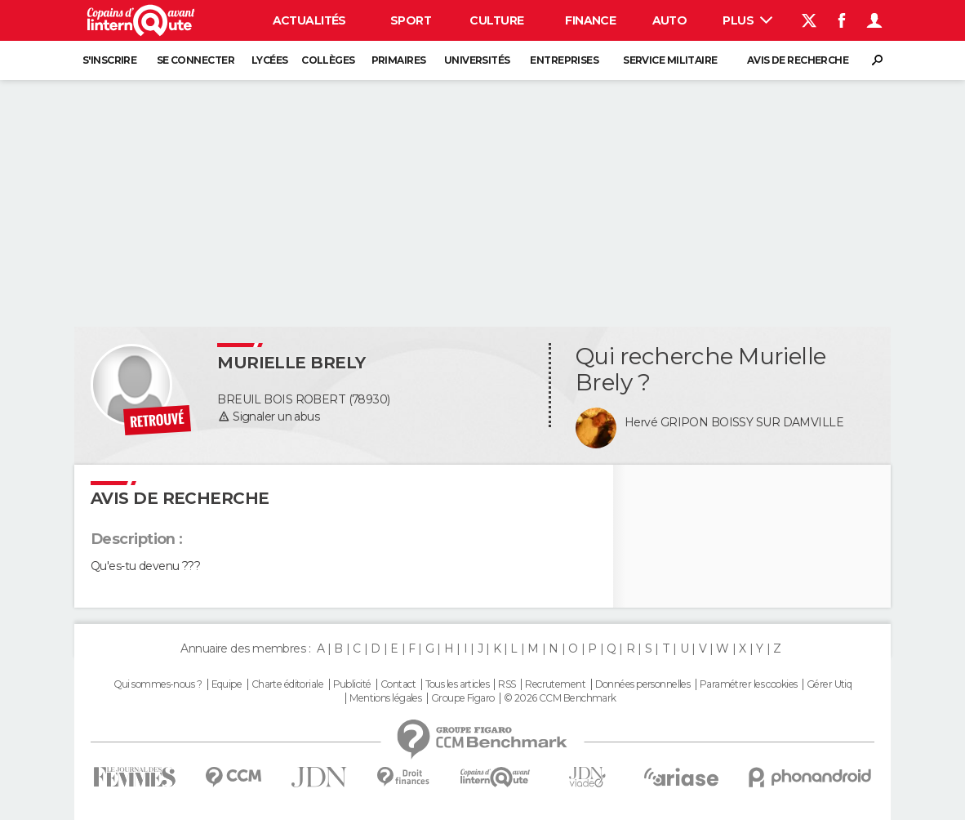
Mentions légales (385, 698)
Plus (747, 20)
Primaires (398, 60)
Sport (410, 20)
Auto (669, 20)
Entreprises (564, 60)
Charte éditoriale (287, 684)
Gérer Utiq (829, 684)
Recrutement (555, 684)
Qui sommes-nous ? (157, 684)
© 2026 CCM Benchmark (560, 698)
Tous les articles (457, 684)
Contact (398, 684)
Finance (590, 20)
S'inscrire (109, 60)
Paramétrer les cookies (749, 684)
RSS (506, 684)
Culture (496, 20)
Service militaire (670, 60)
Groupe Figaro (463, 698)
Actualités (309, 20)
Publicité (352, 684)
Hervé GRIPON (666, 422)
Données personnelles (643, 684)
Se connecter (195, 60)
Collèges (328, 60)
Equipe (226, 684)
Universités (477, 60)
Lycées (269, 60)
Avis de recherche (797, 60)
